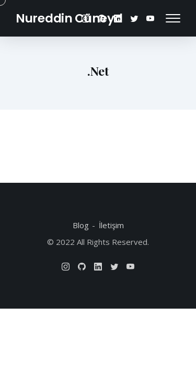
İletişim (111, 225)
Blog (81, 225)
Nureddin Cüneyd (69, 18)
